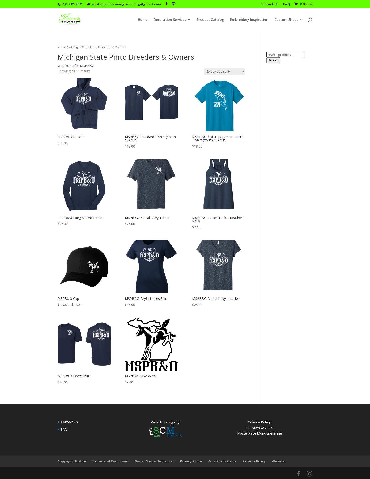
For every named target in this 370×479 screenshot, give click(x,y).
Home (142, 20)
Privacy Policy (191, 461)
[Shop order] (224, 71)
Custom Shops (286, 20)
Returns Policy (254, 461)
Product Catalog (210, 20)
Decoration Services (170, 20)
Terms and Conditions (110, 461)
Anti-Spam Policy (222, 461)
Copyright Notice (72, 461)
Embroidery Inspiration (249, 20)
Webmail (279, 461)
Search (273, 60)
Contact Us (269, 4)
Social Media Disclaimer (154, 461)
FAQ (286, 4)
